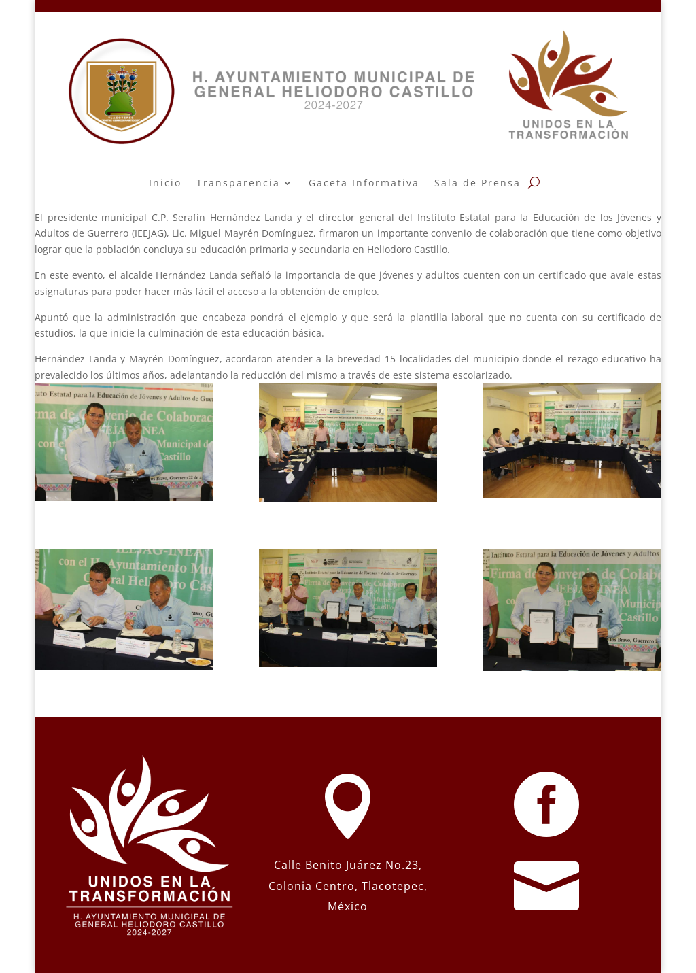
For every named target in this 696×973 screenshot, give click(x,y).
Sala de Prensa (477, 182)
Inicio (165, 182)
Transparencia (238, 182)
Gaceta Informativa (364, 182)
